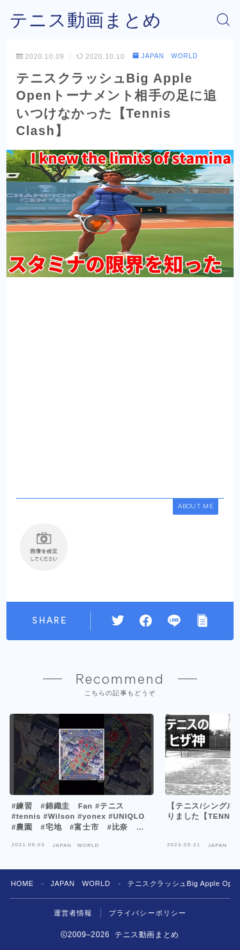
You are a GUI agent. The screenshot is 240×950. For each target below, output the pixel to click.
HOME (22, 883)
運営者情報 (73, 913)
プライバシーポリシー (148, 913)
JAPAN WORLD (165, 56)
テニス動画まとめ (86, 20)
